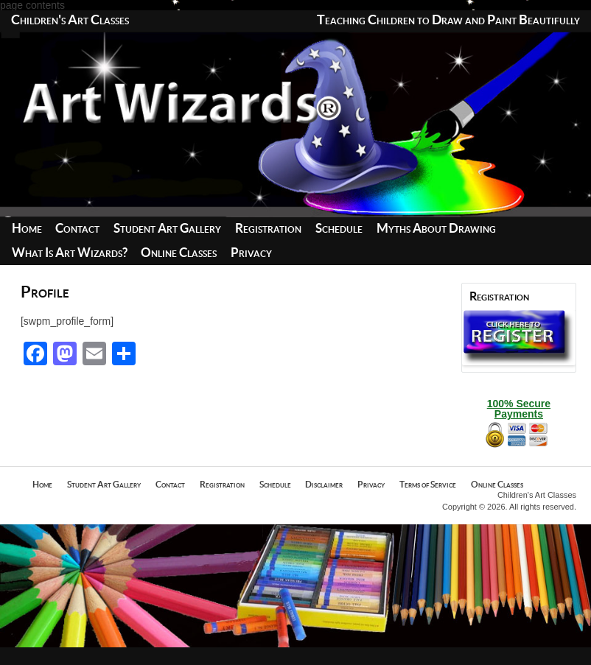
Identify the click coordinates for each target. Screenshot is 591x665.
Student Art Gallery (167, 228)
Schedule (339, 228)
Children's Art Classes (70, 20)
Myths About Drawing (436, 228)
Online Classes (179, 253)
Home (27, 228)
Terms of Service (427, 484)
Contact (77, 228)
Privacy (251, 253)
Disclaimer (324, 484)
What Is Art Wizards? (69, 253)
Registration (268, 228)
